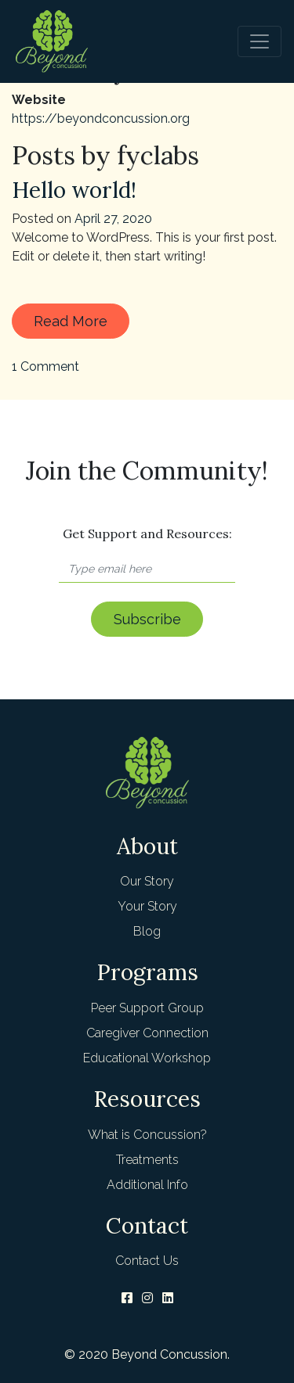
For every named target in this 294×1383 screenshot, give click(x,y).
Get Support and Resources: (147, 533)
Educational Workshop (147, 1058)
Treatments (147, 1159)
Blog (147, 931)
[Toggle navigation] (259, 41)
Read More (70, 321)
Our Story (147, 881)
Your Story (147, 906)
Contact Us (147, 1260)
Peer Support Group (147, 1007)
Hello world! (74, 190)
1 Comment (45, 366)
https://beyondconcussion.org (101, 118)
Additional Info (147, 1184)
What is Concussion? (147, 1134)
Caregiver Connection (147, 1033)
